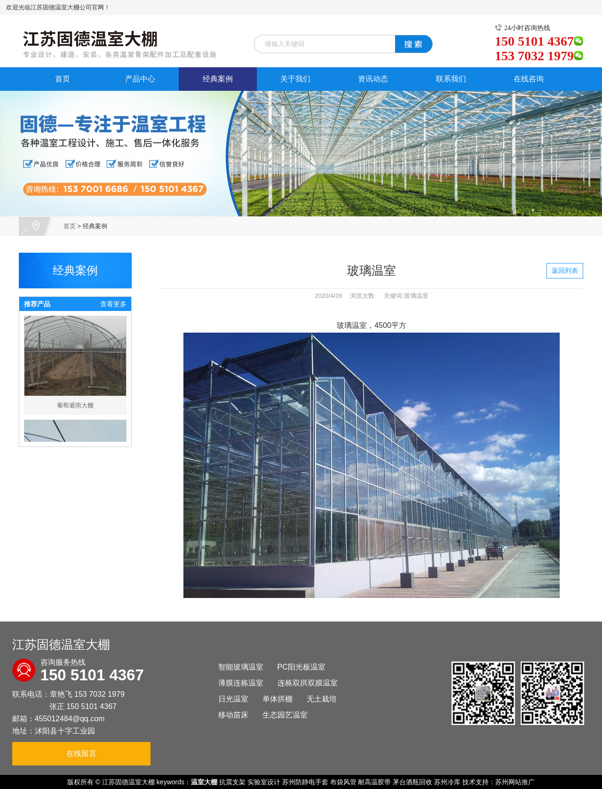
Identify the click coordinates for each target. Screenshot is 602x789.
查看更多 (113, 304)
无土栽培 (322, 699)
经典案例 (218, 79)
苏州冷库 (447, 782)
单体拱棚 (277, 699)
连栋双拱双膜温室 (307, 683)
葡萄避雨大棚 (75, 408)
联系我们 (451, 79)
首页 (62, 79)
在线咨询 (529, 79)
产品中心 (140, 79)
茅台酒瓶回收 (412, 782)
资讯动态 (373, 79)
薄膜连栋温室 (240, 683)
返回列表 (565, 270)
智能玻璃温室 (240, 667)
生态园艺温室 (285, 715)
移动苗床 (233, 715)
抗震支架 (232, 782)
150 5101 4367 (91, 706)
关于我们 (295, 79)
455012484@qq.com (70, 719)
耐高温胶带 (374, 782)
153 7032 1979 (99, 694)
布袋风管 (343, 782)
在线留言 (81, 753)
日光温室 (233, 699)
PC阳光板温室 (301, 667)
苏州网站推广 (515, 782)
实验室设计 (263, 782)
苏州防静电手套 (305, 782)
